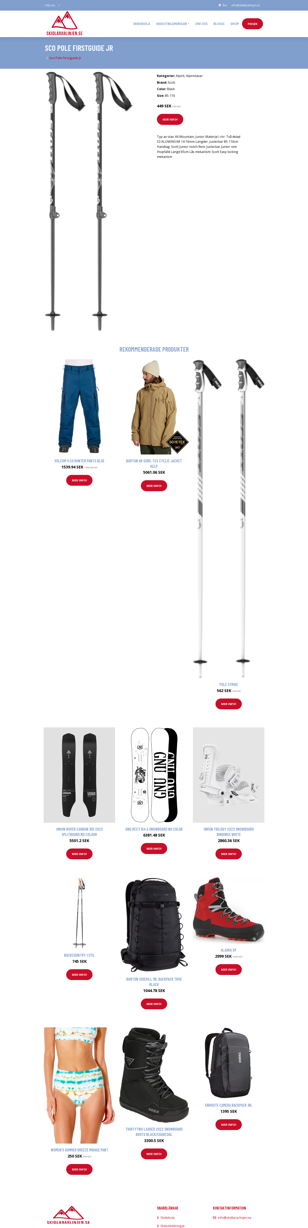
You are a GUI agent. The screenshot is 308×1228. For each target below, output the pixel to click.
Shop (234, 24)
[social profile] (59, 5)
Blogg (219, 24)
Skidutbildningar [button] (171, 24)
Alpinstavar (194, 76)
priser (252, 24)
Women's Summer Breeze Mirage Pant (79, 1149)
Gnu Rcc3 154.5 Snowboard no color (154, 829)
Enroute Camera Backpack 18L (228, 1105)
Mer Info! (170, 119)
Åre (225, 5)
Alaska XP (228, 949)
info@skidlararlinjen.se (246, 5)
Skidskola (141, 24)
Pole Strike (228, 684)
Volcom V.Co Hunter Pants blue (79, 460)
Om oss (201, 24)
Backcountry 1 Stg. (79, 955)
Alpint (180, 76)
